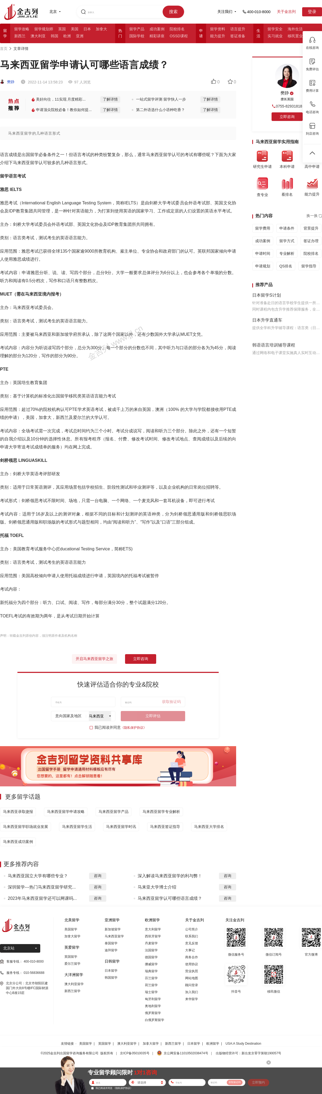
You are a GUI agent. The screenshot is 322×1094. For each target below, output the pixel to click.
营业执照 (191, 971)
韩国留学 (111, 977)
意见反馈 (191, 943)
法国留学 (151, 950)
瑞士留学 (151, 992)
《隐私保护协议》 (134, 728)
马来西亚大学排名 (209, 826)
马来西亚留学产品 (113, 811)
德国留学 (151, 957)
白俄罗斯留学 (154, 1020)
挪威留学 (151, 964)
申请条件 (286, 228)
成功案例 (156, 29)
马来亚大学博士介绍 (157, 887)
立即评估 (152, 716)
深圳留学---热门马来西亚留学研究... (42, 887)
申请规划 (262, 266)
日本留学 (111, 971)
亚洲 (79, 36)
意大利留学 (153, 929)
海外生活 (295, 29)
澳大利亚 (38, 36)
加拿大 (101, 29)
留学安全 (275, 29)
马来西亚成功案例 (18, 841)
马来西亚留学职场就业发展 (25, 826)
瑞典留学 (151, 971)
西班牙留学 (153, 936)
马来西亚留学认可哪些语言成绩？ (170, 898)
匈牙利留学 (153, 999)
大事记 (190, 950)
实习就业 (275, 36)
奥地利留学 (153, 1006)
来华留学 (191, 999)
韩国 (54, 36)
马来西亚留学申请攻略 (66, 811)
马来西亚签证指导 (165, 826)
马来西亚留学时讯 (121, 826)
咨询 (97, 876)
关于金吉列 (286, 11)
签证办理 (311, 241)
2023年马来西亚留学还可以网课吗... (42, 898)
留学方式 (286, 241)
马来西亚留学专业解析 (161, 811)
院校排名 (177, 29)
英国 (62, 29)
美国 (74, 29)
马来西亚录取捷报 (18, 811)
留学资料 (217, 29)
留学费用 (262, 228)
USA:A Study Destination (243, 1043)
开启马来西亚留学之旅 (94, 659)
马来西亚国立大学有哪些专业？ (38, 876)
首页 (4, 48)
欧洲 (67, 36)
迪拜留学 (111, 950)
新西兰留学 (72, 991)
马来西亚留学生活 (77, 826)
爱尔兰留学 (72, 964)
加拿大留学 (72, 936)
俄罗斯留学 (153, 1013)
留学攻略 (21, 29)
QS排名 (285, 266)
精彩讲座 (156, 36)
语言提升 (237, 29)
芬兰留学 (151, 978)
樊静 (7, 82)
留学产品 (136, 29)
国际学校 (136, 36)
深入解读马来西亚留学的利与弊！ (170, 876)
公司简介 (191, 929)
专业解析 (286, 253)
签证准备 (237, 36)
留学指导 (308, 266)
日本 (87, 29)
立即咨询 (140, 659)
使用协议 (191, 964)
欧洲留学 (212, 1043)
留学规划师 (43, 29)
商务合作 (191, 957)
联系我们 (191, 936)
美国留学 (70, 929)
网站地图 (191, 978)
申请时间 (262, 253)
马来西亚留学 (114, 936)
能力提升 (217, 36)
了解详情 (110, 99)
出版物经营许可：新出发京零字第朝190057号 (248, 1053)
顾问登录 (191, 985)
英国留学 (70, 957)
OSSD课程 (179, 36)
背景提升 (311, 228)
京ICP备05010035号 (134, 1053)
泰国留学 (111, 943)
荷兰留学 (151, 985)
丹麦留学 (151, 943)
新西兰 (19, 36)
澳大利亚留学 (74, 984)
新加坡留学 (113, 929)
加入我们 (191, 992)
